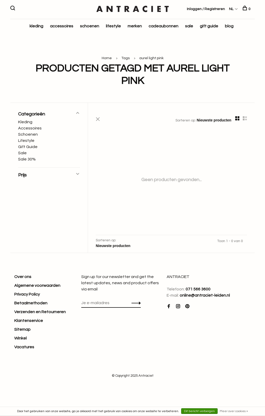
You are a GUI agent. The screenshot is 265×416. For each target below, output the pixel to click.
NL (231, 9)
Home (107, 58)
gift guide (209, 26)
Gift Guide (28, 147)
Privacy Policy (27, 294)
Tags (125, 58)
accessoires (61, 26)
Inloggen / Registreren (206, 9)
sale (189, 26)
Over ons (22, 277)
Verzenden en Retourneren (40, 312)
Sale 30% (27, 159)
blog (229, 26)
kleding (36, 26)
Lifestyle (26, 140)
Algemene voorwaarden (37, 285)
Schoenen (28, 134)
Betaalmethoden (30, 303)
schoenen (89, 26)
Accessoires (30, 128)
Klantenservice (28, 321)
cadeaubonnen (163, 26)
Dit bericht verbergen (199, 411)
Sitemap (22, 329)
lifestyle (113, 26)
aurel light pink (151, 58)
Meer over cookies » (234, 411)
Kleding (25, 122)
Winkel (20, 338)
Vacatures (24, 347)
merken (135, 26)
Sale (22, 153)
